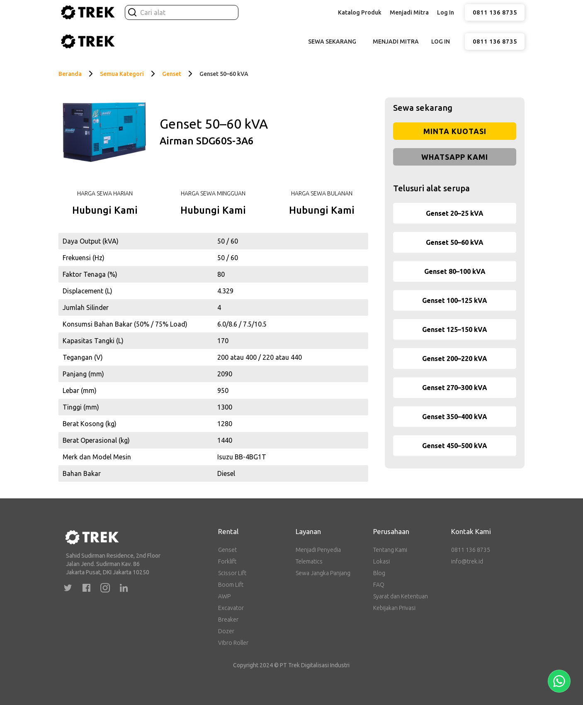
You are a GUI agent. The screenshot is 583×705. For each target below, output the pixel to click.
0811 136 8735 (495, 12)
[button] (359, 12)
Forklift (227, 561)
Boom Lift (230, 584)
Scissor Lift (232, 573)
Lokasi (381, 561)
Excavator (231, 608)
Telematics (309, 561)
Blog (379, 573)
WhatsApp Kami (454, 157)
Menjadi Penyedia (318, 549)
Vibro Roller (233, 642)
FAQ (378, 584)
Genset (227, 549)
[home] (87, 12)
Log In (445, 12)
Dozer (226, 631)
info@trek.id (467, 561)
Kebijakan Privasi (394, 608)
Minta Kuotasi (454, 131)
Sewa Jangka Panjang (323, 573)
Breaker (228, 619)
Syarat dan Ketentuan (400, 596)
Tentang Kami (390, 549)
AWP (224, 596)
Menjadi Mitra (409, 12)
